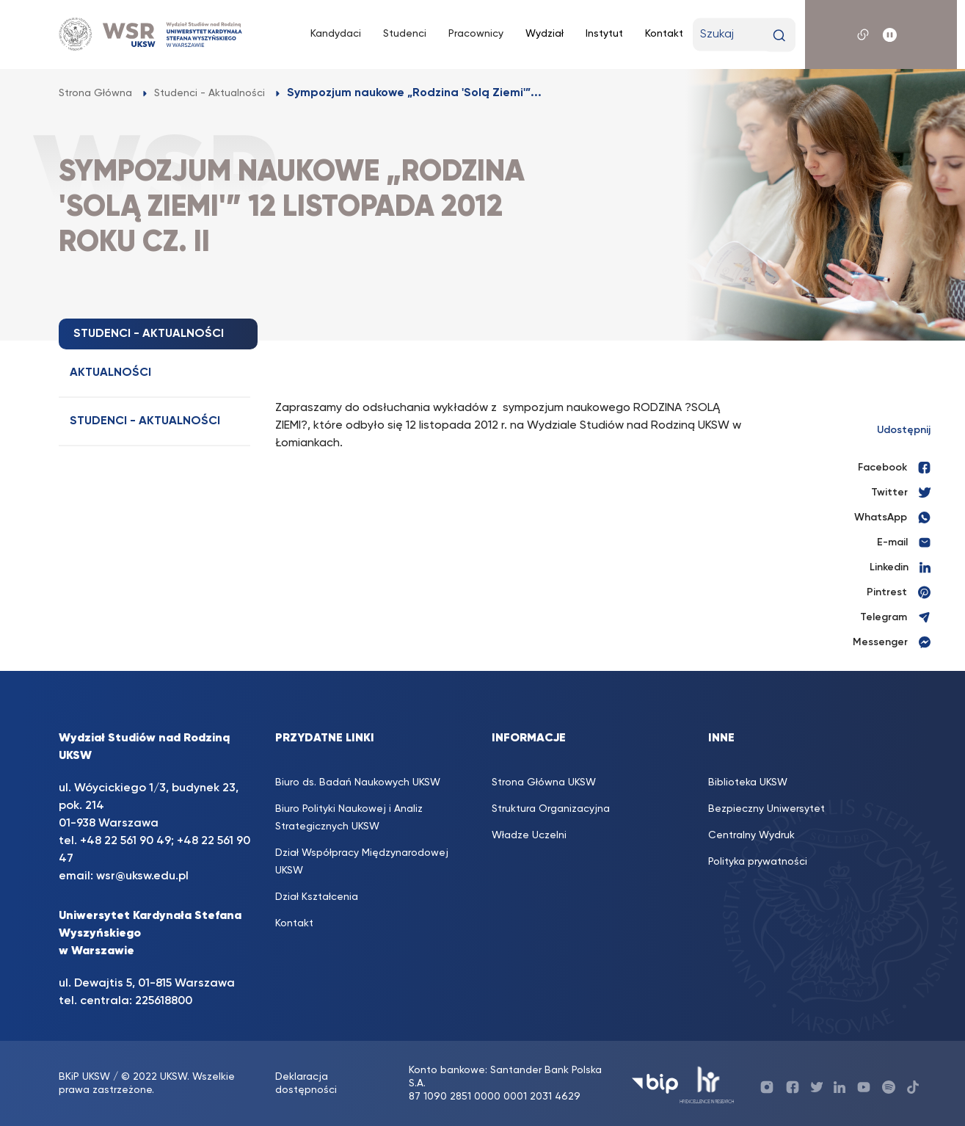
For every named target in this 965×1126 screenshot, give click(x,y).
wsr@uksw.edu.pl (142, 876)
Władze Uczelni (529, 835)
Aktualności (110, 373)
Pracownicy (475, 34)
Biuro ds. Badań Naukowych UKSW (357, 782)
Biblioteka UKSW (747, 782)
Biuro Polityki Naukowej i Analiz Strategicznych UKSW (349, 818)
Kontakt (664, 34)
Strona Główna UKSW (544, 782)
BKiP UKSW (84, 1077)
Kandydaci (335, 34)
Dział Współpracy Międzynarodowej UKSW (361, 862)
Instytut (604, 34)
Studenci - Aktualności (145, 421)
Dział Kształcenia (316, 897)
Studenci (404, 34)
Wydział (544, 34)
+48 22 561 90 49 (125, 841)
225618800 (163, 1001)
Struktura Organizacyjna (551, 809)
